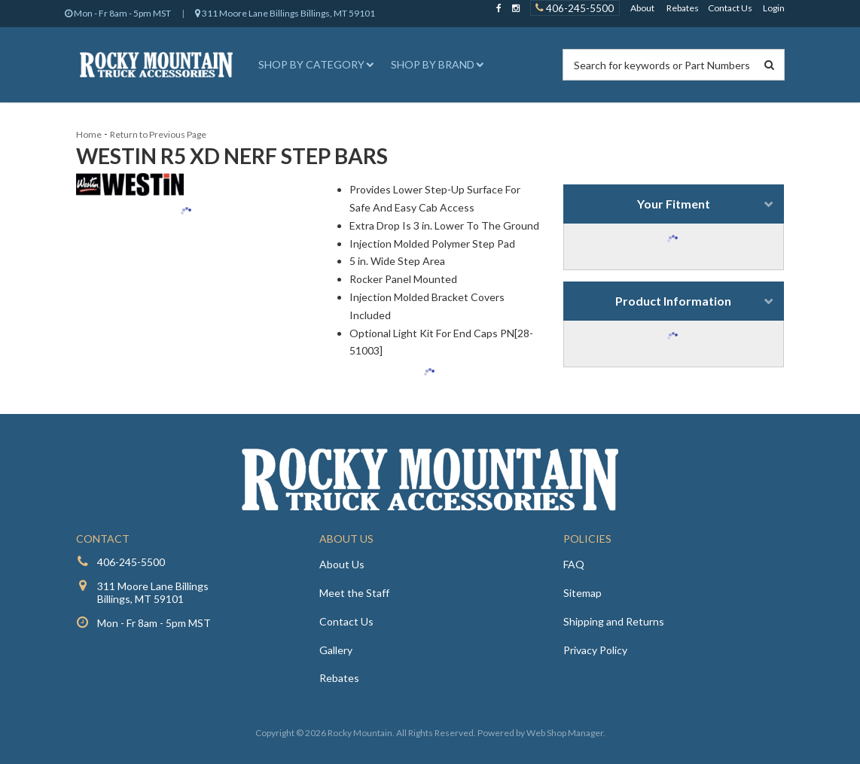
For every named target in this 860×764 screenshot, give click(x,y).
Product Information (673, 301)
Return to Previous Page (158, 134)
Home (89, 134)
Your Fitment (673, 203)
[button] (314, 64)
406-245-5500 (131, 561)
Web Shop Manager (564, 732)
